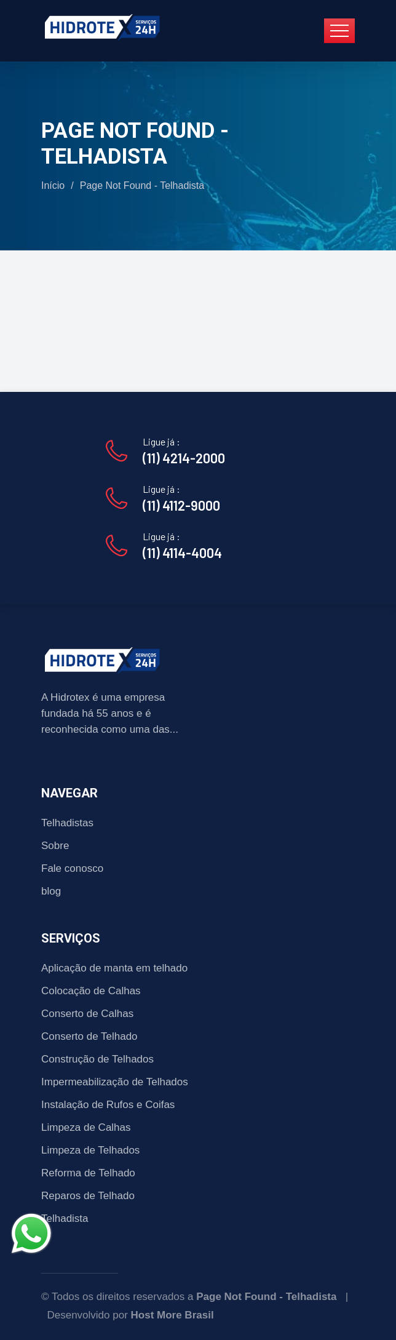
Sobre (55, 845)
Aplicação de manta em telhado (114, 968)
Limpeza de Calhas (86, 1127)
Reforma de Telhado (88, 1173)
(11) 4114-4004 (182, 552)
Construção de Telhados (97, 1059)
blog (51, 891)
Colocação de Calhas (91, 991)
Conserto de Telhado (89, 1036)
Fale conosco (72, 868)
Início (53, 185)
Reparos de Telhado (88, 1196)
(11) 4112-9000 (181, 505)
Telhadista (65, 1218)
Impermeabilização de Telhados (114, 1082)
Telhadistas (67, 823)
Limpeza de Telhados (90, 1150)
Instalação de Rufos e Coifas (108, 1105)
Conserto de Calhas (87, 1013)
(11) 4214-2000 (184, 458)
